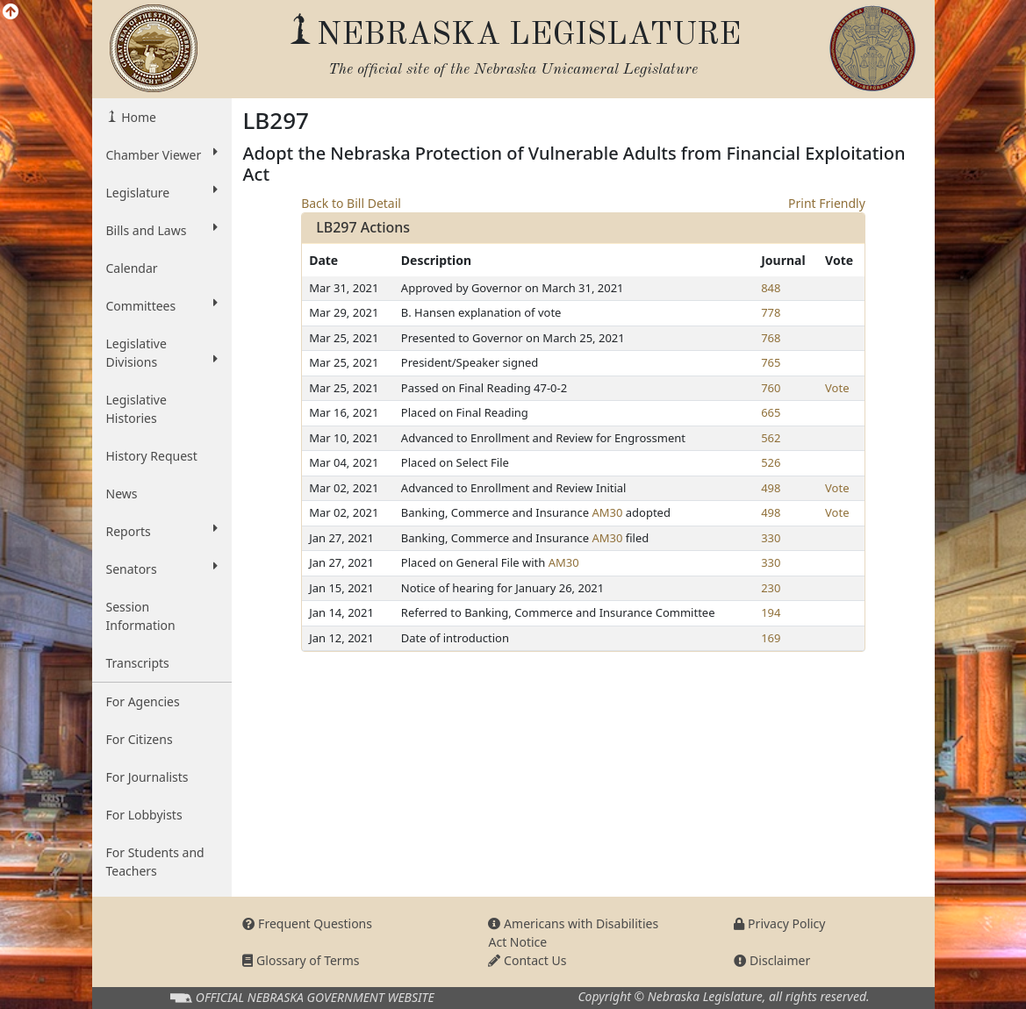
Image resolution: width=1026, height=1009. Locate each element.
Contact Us (527, 960)
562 (770, 438)
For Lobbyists (144, 814)
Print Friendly (826, 203)
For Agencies (143, 701)
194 (770, 612)
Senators (162, 568)
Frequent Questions (307, 923)
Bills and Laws (162, 230)
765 (770, 362)
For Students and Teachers (155, 861)
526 (770, 462)
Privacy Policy (779, 923)
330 (770, 538)
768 (770, 338)
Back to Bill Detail (351, 203)
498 (770, 488)
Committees (162, 305)
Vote (837, 388)
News (122, 493)
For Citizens (139, 739)
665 (770, 412)
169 (770, 638)
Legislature (162, 192)
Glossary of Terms (300, 960)
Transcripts (137, 663)
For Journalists (147, 777)
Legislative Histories (136, 408)
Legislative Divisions (162, 352)
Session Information (141, 615)
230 (770, 588)
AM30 (607, 512)
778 (770, 312)
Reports (162, 531)
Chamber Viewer (162, 154)
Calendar (132, 268)
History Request (151, 455)
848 (770, 288)
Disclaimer (772, 960)
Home (137, 117)
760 (770, 388)
